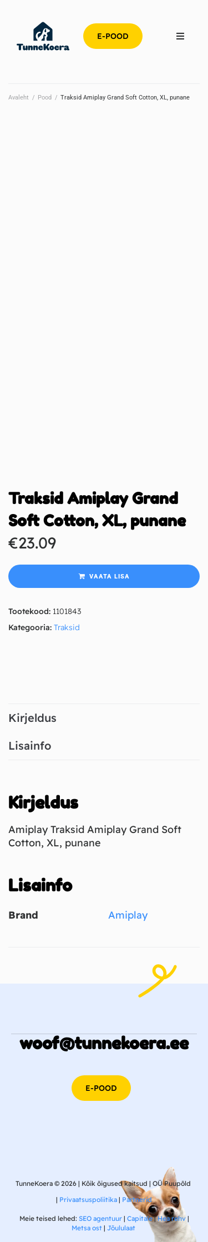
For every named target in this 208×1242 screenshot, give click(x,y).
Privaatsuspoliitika (88, 1199)
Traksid (67, 627)
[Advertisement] (104, 223)
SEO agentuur (100, 1218)
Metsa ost (87, 1228)
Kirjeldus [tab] (32, 718)
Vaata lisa (109, 576)
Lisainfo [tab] (29, 745)
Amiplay (128, 915)
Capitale (140, 1218)
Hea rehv (172, 1218)
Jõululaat (121, 1228)
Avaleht (18, 97)
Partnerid (137, 1199)
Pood (45, 97)
